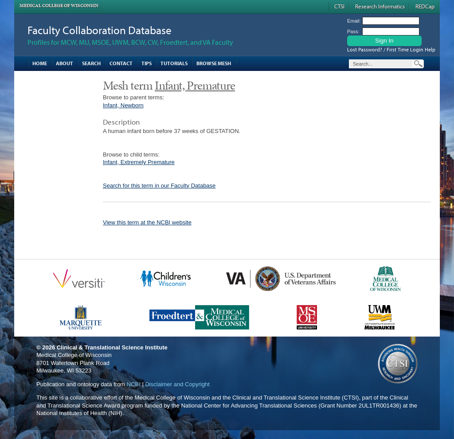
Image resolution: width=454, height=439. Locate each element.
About (64, 63)
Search (91, 63)
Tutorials (174, 63)
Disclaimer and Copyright (177, 384)
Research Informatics (380, 6)
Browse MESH (213, 63)
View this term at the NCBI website (147, 222)
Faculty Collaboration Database (99, 30)
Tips (146, 63)
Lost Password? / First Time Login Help (391, 49)
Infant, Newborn (123, 105)
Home (39, 63)
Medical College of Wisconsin (59, 5)
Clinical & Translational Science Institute (112, 347)
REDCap (424, 6)
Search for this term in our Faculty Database (159, 185)
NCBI (134, 384)
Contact (121, 63)
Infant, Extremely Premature (139, 162)
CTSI (339, 6)
